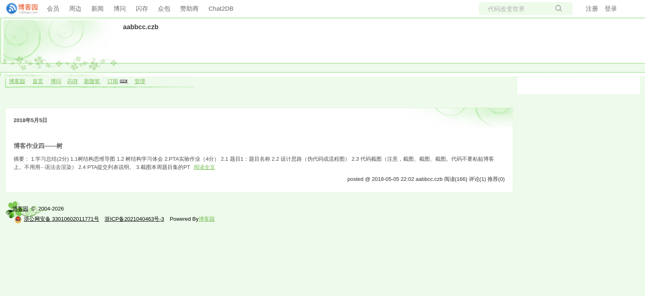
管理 (140, 81)
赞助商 (189, 8)
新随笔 (92, 81)
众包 (164, 8)
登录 (611, 8)
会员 (53, 8)
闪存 (142, 8)
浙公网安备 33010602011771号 (56, 219)
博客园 (17, 81)
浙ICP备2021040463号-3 (134, 219)
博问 (120, 8)
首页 (37, 81)
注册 (592, 8)
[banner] (18, 8)
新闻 (97, 8)
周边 (75, 8)
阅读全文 (204, 167)
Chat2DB (221, 8)
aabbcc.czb (140, 26)
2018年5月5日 (30, 120)
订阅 (112, 81)
